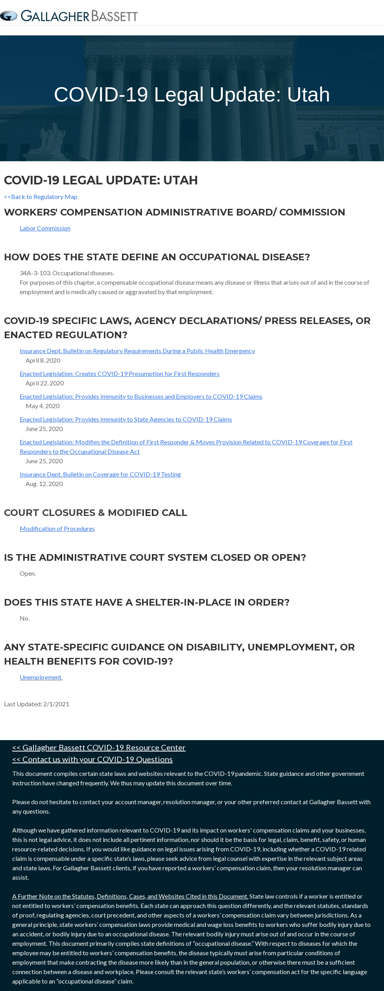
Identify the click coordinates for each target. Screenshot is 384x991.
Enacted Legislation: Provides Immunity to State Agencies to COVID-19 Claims (126, 419)
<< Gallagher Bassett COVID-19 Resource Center (99, 747)
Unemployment (40, 677)
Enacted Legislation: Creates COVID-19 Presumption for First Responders (120, 373)
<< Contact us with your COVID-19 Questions (92, 759)
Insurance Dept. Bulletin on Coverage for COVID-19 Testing (100, 474)
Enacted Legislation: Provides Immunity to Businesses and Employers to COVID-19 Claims (141, 396)
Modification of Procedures (57, 528)
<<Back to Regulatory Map (41, 196)
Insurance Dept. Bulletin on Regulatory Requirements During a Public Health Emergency (137, 350)
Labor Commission (45, 228)
